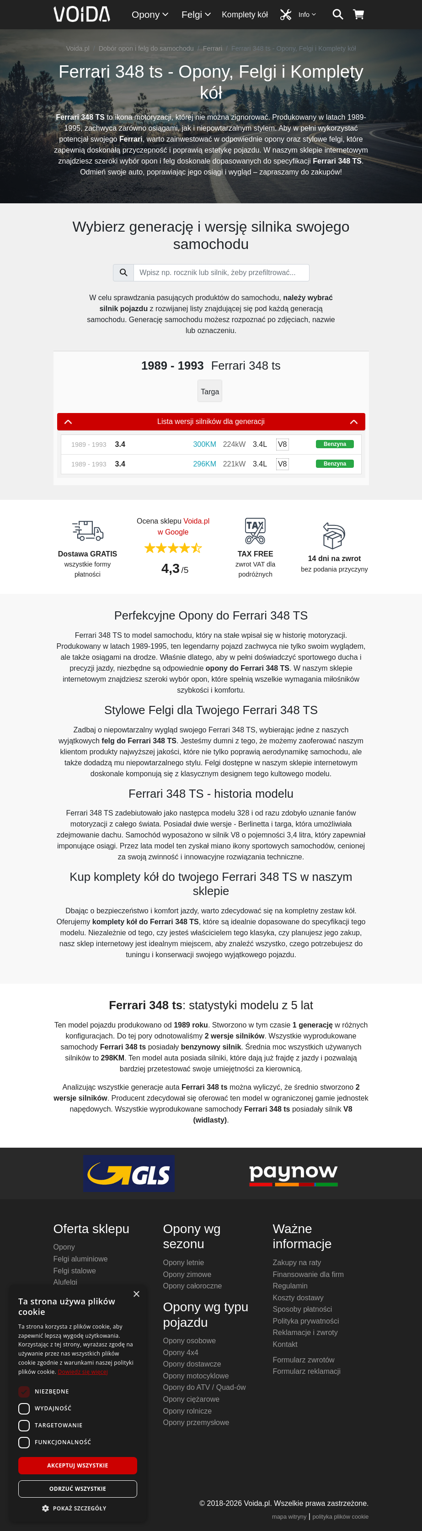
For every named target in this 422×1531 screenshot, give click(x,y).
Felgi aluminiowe (80, 1259)
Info (308, 14)
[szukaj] (338, 14)
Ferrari (212, 48)
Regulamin (290, 1286)
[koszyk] (358, 14)
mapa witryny (289, 1516)
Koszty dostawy (298, 1298)
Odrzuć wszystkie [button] (77, 1489)
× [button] (136, 1294)
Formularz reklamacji (307, 1371)
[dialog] (77, 1403)
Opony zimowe (187, 1274)
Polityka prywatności (306, 1321)
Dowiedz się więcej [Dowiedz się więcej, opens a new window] (83, 1372)
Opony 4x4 (180, 1352)
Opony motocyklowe (196, 1376)
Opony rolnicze (187, 1411)
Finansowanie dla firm (308, 1274)
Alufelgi (65, 1282)
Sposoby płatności (302, 1309)
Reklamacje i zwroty (305, 1332)
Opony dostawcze (192, 1364)
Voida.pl (77, 48)
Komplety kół (245, 14)
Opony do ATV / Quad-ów (204, 1387)
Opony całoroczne (192, 1286)
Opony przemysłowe (196, 1422)
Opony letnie (183, 1262)
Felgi (197, 14)
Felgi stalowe (74, 1271)
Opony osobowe (189, 1341)
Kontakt (285, 1344)
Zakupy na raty (297, 1262)
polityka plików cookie (340, 1516)
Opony (151, 14)
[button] (77, 1508)
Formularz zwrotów (304, 1360)
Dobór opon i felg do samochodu (146, 48)
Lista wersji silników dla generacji (211, 421)
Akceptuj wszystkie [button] (77, 1465)
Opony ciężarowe (191, 1399)
